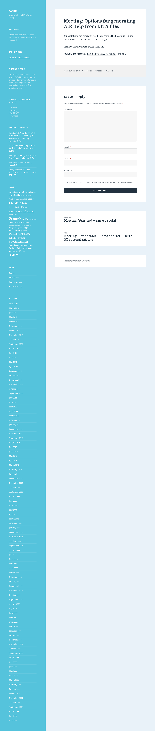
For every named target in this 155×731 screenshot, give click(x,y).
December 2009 (15, 478)
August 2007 (14, 604)
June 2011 (13, 402)
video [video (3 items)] (26, 247)
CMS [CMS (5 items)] (12, 198)
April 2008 (13, 568)
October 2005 (15, 702)
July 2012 (13, 353)
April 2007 (13, 622)
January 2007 (14, 635)
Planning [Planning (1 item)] (24, 230)
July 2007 (13, 608)
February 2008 (15, 577)
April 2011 (13, 411)
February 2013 (15, 326)
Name (67, 147)
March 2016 (14, 308)
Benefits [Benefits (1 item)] (11, 195)
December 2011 (15, 380)
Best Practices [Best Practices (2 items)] (20, 195)
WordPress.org (15, 286)
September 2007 (16, 599)
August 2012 (14, 348)
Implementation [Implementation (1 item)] (19, 222)
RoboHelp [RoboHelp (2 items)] (13, 238)
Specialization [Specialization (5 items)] (18, 241)
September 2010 (16, 438)
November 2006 (16, 644)
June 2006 (13, 666)
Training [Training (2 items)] (13, 248)
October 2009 (15, 487)
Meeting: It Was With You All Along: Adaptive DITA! (21, 138)
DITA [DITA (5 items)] (12, 202)
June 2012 (13, 357)
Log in (11, 273)
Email (67, 159)
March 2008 (14, 572)
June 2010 (13, 451)
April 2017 (13, 303)
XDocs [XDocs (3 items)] (22, 251)
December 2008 (15, 532)
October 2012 (15, 339)
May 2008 (13, 563)
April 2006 (13, 675)
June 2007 (13, 613)
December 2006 (15, 640)
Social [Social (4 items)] (21, 237)
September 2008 (16, 545)
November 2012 (16, 335)
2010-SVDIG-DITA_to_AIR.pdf (101, 53)
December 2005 (15, 693)
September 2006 (16, 653)
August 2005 (14, 711)
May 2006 (13, 671)
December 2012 (15, 330)
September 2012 (16, 344)
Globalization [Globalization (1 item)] (32, 219)
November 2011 (16, 384)
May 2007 (13, 617)
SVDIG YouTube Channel (19, 57)
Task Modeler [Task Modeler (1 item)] (23, 245)
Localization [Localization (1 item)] (27, 225)
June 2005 (13, 720)
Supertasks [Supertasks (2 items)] (14, 245)
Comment (69, 109)
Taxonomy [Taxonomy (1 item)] (30, 245)
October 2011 (15, 389)
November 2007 (16, 590)
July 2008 (13, 554)
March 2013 (14, 321)
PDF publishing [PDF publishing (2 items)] (15, 230)
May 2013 (13, 317)
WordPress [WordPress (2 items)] (13, 251)
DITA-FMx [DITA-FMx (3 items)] (21, 202)
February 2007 (15, 631)
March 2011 (14, 416)
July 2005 (13, 716)
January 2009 (14, 528)
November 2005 (16, 698)
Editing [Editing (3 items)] (30, 211)
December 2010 (15, 429)
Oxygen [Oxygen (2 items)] (26, 227)
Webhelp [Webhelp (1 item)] (31, 248)
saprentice (13, 145)
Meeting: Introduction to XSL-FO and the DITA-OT (22, 172)
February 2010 (15, 469)
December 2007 (15, 586)
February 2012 (15, 371)
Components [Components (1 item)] (19, 199)
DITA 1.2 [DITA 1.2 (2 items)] (26, 207)
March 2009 (14, 519)
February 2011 (15, 420)
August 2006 (14, 657)
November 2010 (16, 433)
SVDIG (13, 11)
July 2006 (13, 662)
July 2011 (13, 398)
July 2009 (13, 501)
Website (68, 170)
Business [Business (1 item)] (28, 195)
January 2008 (14, 581)
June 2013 (13, 312)
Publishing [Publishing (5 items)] (16, 233)
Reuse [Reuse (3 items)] (27, 233)
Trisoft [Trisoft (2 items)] (20, 248)
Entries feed (14, 277)
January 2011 (14, 424)
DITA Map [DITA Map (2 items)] (13, 212)
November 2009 (16, 483)
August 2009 (14, 496)
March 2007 (14, 626)
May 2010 (13, 456)
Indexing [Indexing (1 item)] (26, 222)
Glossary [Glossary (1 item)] (11, 222)
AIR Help (111, 71)
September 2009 (16, 492)
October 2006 (15, 649)
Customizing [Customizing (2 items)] (28, 199)
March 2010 (14, 465)
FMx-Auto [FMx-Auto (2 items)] (13, 214)
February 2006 (15, 684)
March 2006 (14, 680)
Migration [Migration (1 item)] (19, 228)
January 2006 (14, 689)
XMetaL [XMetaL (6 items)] (14, 255)
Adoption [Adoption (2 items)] (13, 192)
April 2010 (13, 460)
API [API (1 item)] (26, 192)
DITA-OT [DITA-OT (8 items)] (16, 207)
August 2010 (14, 442)
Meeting (99, 71)
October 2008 (15, 541)
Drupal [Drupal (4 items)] (22, 211)
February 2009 (15, 523)
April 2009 (13, 514)
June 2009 (13, 505)
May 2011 (13, 407)
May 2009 (13, 510)
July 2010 (13, 447)
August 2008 (14, 550)
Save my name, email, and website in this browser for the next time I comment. (100, 182)
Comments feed (15, 282)
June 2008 (13, 559)
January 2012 (14, 375)
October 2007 (15, 595)
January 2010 (14, 474)
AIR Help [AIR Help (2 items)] (21, 192)
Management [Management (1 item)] (12, 228)
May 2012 (13, 362)
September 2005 (16, 707)
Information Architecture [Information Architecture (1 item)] (16, 225)
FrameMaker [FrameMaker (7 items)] (18, 218)
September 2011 (16, 393)
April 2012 (13, 366)
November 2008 (16, 537)
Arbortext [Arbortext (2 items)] (32, 192)
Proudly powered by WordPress (77, 261)
